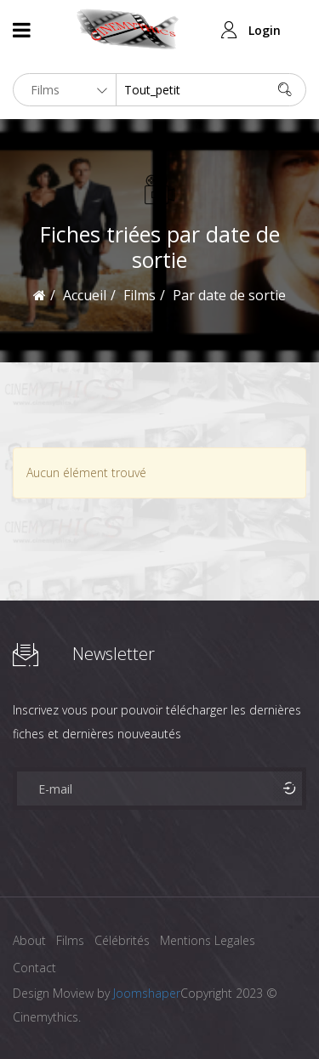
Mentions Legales (207, 940)
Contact (34, 967)
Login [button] (264, 30)
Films (70, 940)
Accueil (84, 295)
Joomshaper (146, 993)
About (29, 940)
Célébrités (122, 940)
